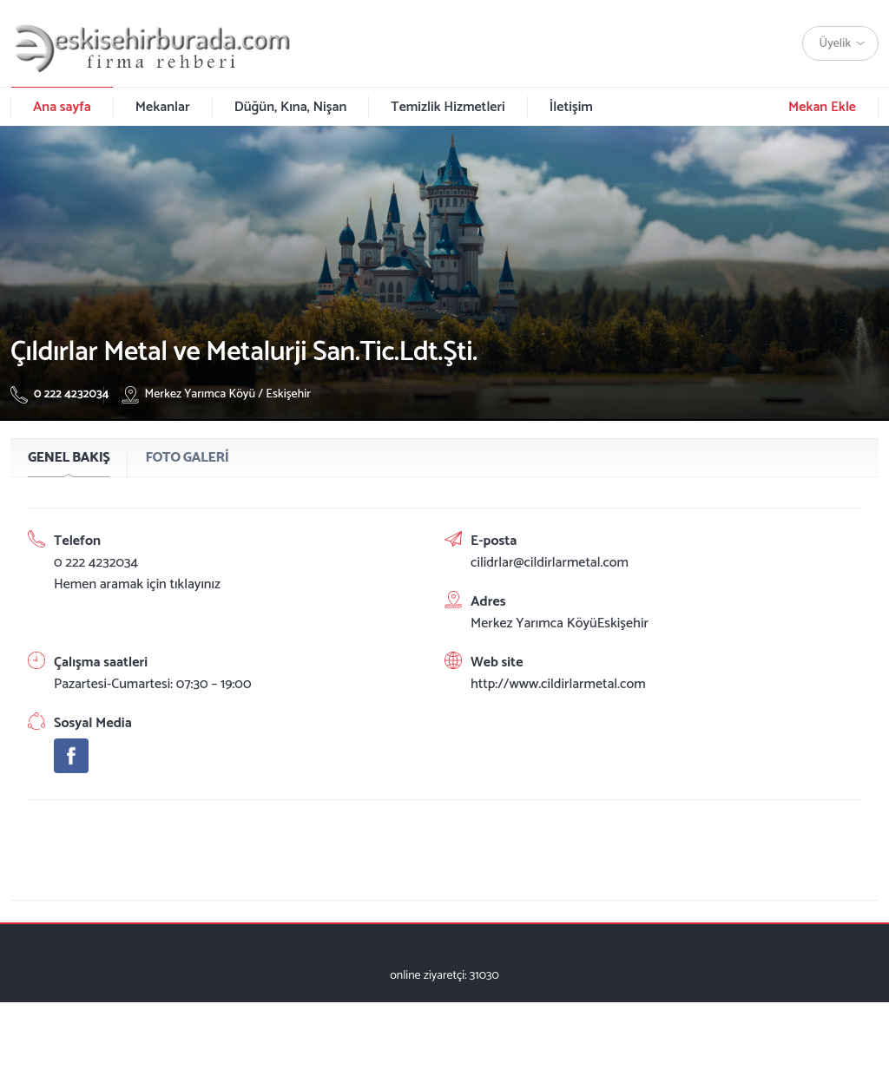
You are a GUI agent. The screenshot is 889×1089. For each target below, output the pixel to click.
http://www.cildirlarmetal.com (558, 684)
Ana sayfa (62, 107)
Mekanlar (162, 107)
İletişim (571, 107)
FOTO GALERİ (186, 457)
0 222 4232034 (60, 394)
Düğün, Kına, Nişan (290, 107)
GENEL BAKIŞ (68, 457)
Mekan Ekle (822, 107)
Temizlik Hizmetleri (447, 107)
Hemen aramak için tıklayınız (137, 584)
